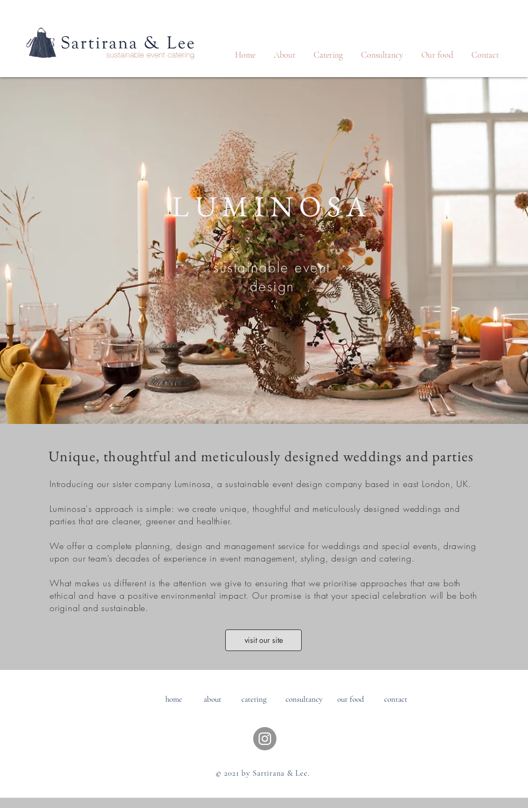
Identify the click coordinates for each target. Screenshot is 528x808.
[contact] (396, 699)
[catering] (254, 699)
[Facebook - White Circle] (235, 738)
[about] (212, 699)
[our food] (350, 699)
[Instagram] (264, 738)
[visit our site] (263, 640)
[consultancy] (304, 699)
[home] (174, 699)
